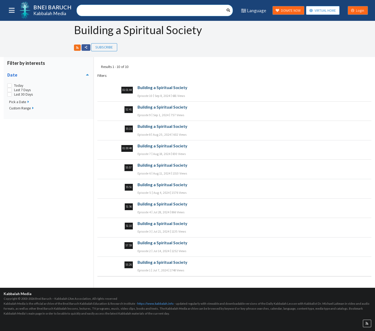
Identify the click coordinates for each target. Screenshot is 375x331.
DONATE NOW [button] (288, 10)
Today (18, 85)
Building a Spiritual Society (162, 87)
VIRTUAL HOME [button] (322, 10)
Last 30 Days (23, 94)
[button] (77, 48)
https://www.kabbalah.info (155, 303)
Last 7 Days (22, 90)
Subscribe (104, 47)
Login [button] (357, 10)
